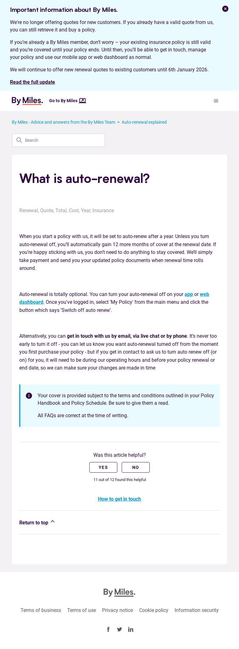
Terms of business (41, 610)
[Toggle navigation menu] (216, 101)
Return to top (37, 522)
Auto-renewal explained (144, 122)
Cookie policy (153, 610)
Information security (197, 610)
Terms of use (81, 610)
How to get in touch (119, 499)
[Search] (58, 140)
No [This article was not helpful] (135, 467)
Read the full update (32, 82)
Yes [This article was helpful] (103, 467)
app (189, 294)
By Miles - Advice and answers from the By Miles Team (63, 122)
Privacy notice (117, 610)
